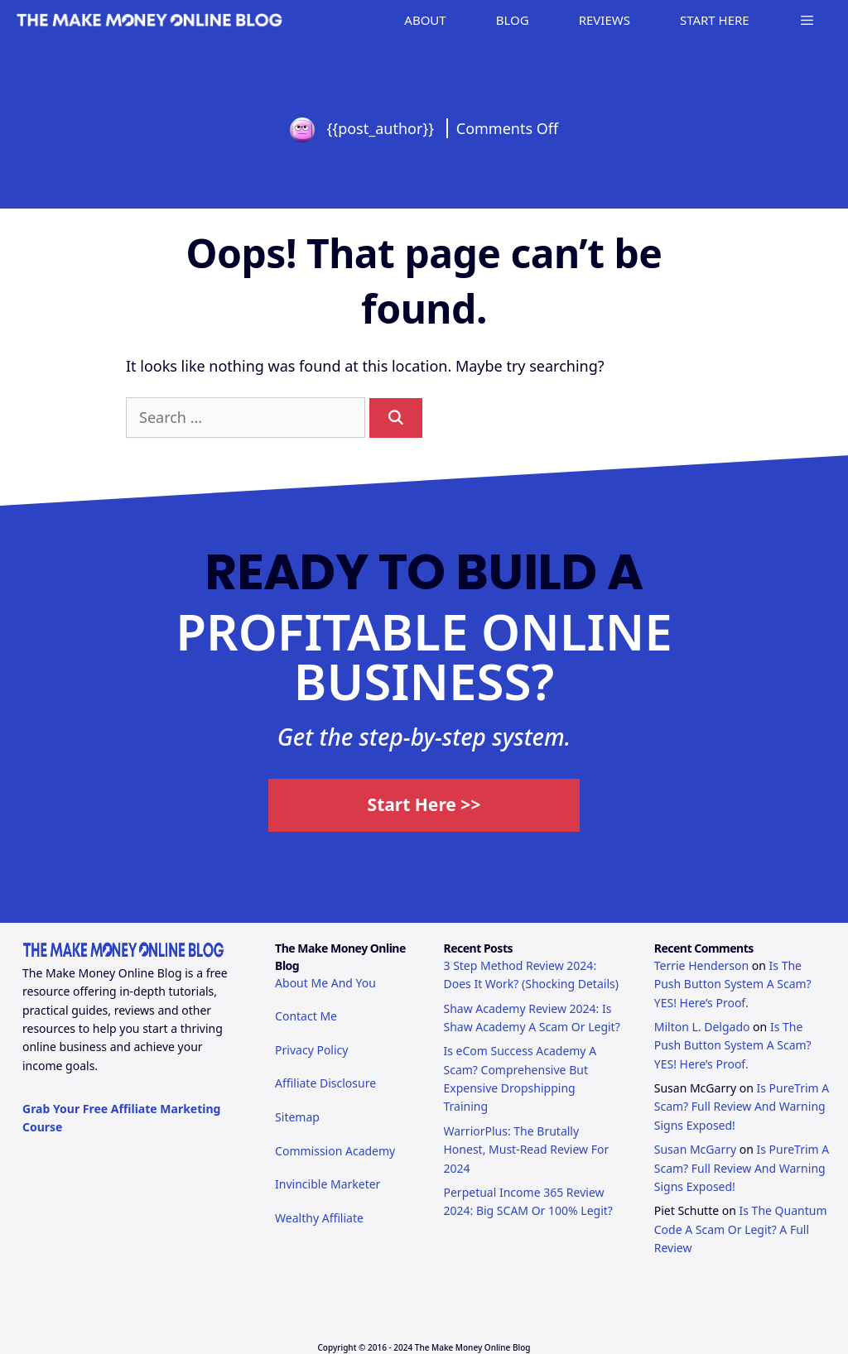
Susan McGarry (695, 1149)
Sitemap (297, 1117)
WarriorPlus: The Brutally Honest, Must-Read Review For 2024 (526, 1149)
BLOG (512, 20)
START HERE (714, 20)
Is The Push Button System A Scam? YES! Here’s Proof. (733, 984)
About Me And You (325, 983)
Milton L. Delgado (702, 1027)
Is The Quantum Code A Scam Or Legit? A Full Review (740, 1229)
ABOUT (425, 20)
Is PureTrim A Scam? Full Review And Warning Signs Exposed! (742, 1106)
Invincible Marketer (327, 1184)
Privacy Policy (311, 1050)
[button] (807, 20)
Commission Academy (335, 1151)
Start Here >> (424, 804)
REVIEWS (604, 20)
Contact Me (306, 1016)
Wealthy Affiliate (319, 1218)
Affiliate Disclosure (325, 1083)
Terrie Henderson (701, 965)
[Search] (395, 418)
